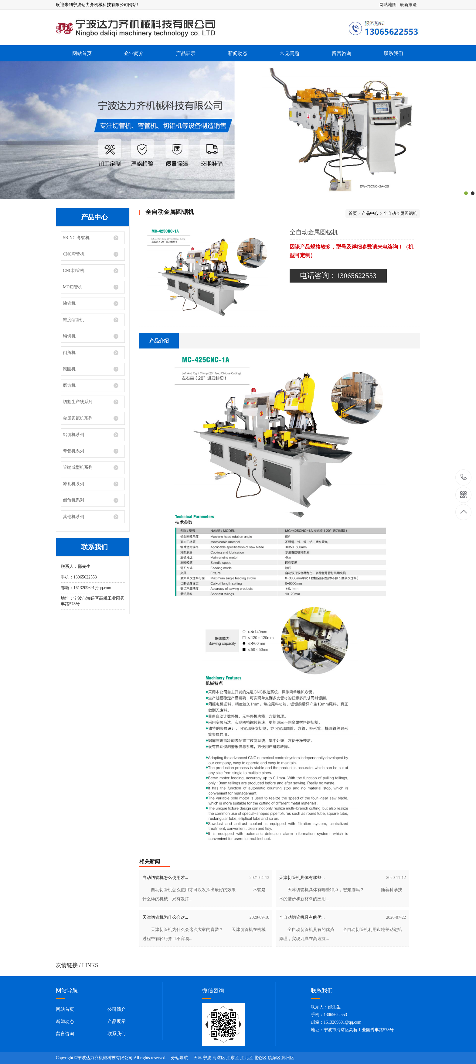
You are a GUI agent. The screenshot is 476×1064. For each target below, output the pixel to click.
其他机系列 (73, 516)
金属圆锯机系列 (78, 418)
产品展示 (185, 53)
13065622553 (464, 477)
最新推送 (408, 4)
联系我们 (393, 53)
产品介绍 (159, 340)
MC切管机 (72, 287)
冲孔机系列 (73, 484)
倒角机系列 (73, 500)
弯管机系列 (73, 451)
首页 (352, 213)
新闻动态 (237, 53)
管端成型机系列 (78, 467)
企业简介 (134, 53)
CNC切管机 (73, 270)
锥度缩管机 (73, 319)
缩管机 (69, 303)
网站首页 (82, 53)
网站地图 (387, 4)
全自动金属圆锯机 (400, 213)
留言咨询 (341, 53)
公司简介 (116, 1009)
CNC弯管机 (73, 254)
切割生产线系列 (78, 402)
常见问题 (289, 53)
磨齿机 (69, 385)
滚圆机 (69, 369)
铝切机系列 (73, 434)
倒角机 (69, 352)
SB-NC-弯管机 (76, 237)
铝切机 (69, 336)
